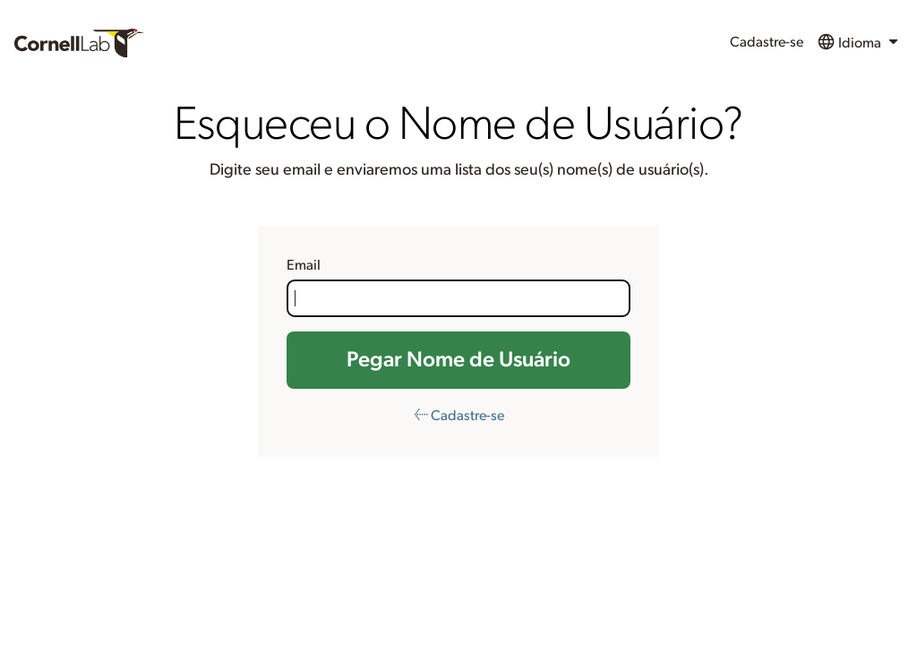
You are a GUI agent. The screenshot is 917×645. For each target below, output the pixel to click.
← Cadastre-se (459, 415)
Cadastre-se (766, 42)
